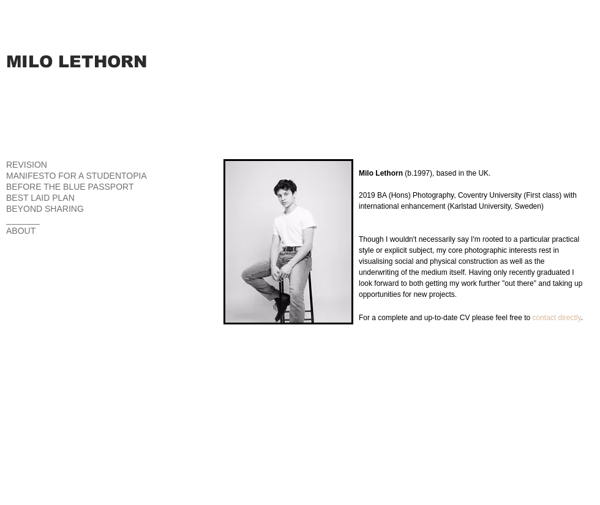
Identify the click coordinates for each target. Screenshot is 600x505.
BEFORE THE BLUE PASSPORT (70, 187)
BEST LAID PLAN (40, 198)
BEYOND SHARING (45, 209)
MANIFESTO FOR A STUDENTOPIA (76, 176)
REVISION (26, 165)
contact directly (557, 317)
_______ (23, 220)
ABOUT (21, 231)
